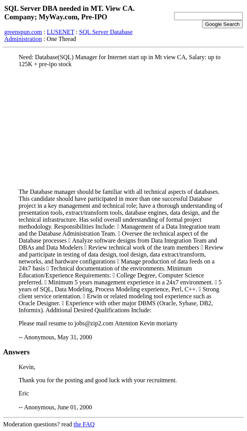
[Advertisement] (123, 128)
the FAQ (84, 424)
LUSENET (60, 32)
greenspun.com (23, 32)
